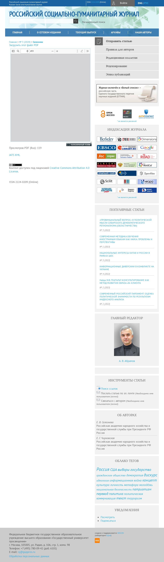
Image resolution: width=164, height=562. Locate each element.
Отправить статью (119, 41)
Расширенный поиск (93, 22)
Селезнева (38, 41)
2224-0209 (95, 2)
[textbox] (41, 21)
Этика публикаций (118, 74)
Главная (17, 32)
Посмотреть (108, 517)
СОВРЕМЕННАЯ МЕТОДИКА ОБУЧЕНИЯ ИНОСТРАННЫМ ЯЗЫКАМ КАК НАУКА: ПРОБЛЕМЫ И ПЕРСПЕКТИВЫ (126, 239)
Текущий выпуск (86, 32)
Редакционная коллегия (121, 58)
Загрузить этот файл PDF (24, 45)
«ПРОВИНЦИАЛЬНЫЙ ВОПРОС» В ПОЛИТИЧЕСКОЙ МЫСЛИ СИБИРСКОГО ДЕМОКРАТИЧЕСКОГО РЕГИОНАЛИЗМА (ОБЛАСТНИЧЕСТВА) (126, 222)
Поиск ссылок (109, 388)
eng (140, 3)
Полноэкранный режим (75, 144)
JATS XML (14, 155)
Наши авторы (143, 32)
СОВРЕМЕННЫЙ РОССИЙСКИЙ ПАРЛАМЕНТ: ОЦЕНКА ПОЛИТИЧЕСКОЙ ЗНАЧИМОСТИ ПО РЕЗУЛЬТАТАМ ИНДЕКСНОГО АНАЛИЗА (126, 296)
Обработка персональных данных (29, 556)
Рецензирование (116, 66)
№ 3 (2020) (24, 41)
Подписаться (108, 520)
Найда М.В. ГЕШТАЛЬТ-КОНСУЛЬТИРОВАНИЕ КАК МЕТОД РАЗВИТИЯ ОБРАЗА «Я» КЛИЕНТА (124, 281)
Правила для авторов (120, 49)
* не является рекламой (127, 121)
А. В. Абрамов (127, 361)
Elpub (108, 535)
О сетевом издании (49, 32)
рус (146, 3)
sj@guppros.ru (26, 552)
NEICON (120, 533)
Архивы (115, 32)
